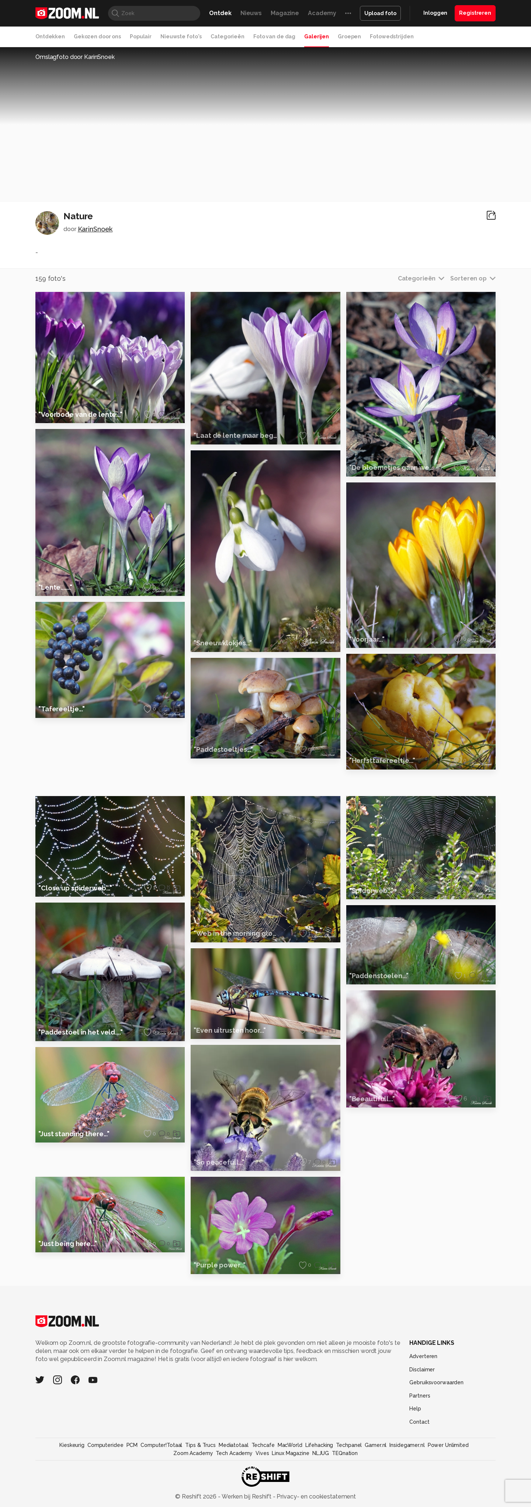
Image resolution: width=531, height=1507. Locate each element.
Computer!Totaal (161, 1483)
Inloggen (435, 13)
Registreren (475, 13)
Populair (141, 36)
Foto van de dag (274, 36)
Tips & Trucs (200, 1483)
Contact (419, 1460)
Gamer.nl (375, 1483)
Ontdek (220, 13)
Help (415, 1447)
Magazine (285, 13)
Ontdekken (50, 36)
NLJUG (320, 1491)
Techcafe (263, 1483)
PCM (132, 1483)
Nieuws (251, 13)
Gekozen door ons (97, 36)
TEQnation (345, 1491)
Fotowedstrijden (391, 36)
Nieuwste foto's (181, 36)
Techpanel (349, 1483)
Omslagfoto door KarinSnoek (75, 56)
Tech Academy (234, 1491)
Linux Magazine (290, 1491)
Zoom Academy (193, 1491)
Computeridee (105, 1483)
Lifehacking (319, 1483)
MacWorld (290, 1483)
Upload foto (380, 13)
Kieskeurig (71, 1483)
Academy (322, 13)
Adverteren (423, 1395)
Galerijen (316, 36)
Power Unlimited (448, 1483)
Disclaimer (422, 1408)
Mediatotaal (234, 1483)
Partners (419, 1434)
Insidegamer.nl (406, 1483)
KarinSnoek (95, 229)
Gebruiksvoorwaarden (436, 1421)
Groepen (349, 36)
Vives (262, 1491)
